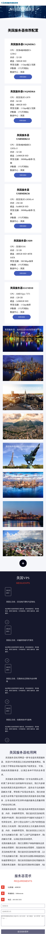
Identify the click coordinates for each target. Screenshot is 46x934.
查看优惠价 (23, 77)
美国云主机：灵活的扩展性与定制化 (20, 602)
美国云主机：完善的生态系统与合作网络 (21, 680)
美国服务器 (10, 779)
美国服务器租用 (12, 758)
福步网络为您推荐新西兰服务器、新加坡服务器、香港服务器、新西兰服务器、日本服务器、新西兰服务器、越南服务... (22, 611)
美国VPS (9, 762)
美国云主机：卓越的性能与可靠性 (19, 640)
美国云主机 (29, 826)
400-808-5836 (17, 900)
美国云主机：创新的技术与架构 (18, 720)
